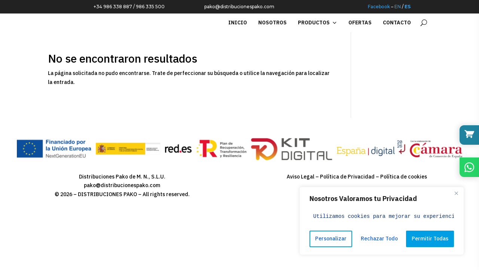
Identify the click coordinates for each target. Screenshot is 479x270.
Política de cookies (403, 176)
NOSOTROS (272, 22)
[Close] (456, 193)
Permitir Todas (430, 238)
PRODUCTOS (317, 23)
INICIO (237, 22)
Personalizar (331, 238)
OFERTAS (360, 22)
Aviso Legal (300, 176)
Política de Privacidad (347, 176)
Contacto (397, 22)
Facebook (379, 5)
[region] (381, 221)
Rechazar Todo (379, 238)
